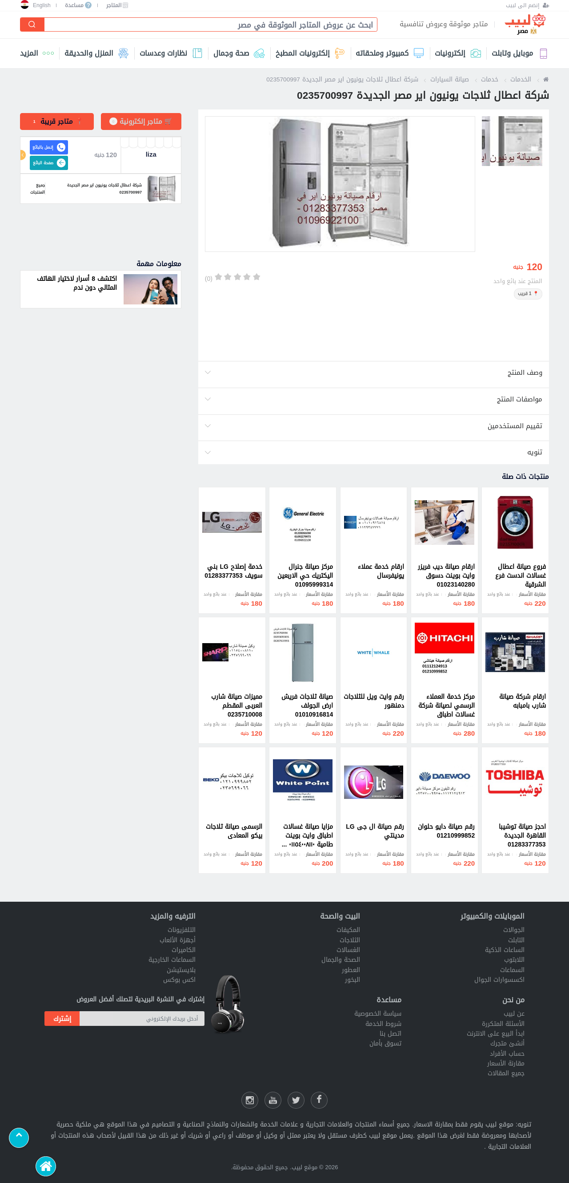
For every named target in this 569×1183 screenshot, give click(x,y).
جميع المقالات (506, 1073)
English (42, 5)
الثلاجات (350, 940)
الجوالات (514, 930)
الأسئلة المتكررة (503, 1024)
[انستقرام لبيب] (250, 1100)
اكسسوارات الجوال (499, 980)
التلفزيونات (182, 930)
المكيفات (348, 930)
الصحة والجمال (340, 960)
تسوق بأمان (385, 1043)
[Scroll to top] (19, 1138)
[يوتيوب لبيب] (273, 1100)
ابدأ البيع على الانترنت (496, 1034)
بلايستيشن (181, 970)
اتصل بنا (390, 1034)
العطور (351, 970)
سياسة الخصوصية (377, 1014)
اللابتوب (514, 960)
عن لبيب (514, 1014)
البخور (352, 980)
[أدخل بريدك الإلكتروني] (142, 1018)
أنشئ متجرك (507, 1043)
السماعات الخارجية (172, 960)
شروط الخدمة (383, 1024)
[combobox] (207, 25)
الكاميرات (184, 950)
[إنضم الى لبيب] (527, 5)
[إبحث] (32, 24)
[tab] (57, 121)
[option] (340, 184)
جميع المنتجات (32, 189)
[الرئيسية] (46, 1166)
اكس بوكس (179, 980)
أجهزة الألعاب (178, 940)
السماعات (512, 970)
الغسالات (348, 950)
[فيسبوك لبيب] (319, 1100)
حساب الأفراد (507, 1054)
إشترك (62, 1019)
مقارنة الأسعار (506, 1063)
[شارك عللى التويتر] (296, 1100)
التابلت (516, 940)
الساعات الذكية (505, 950)
